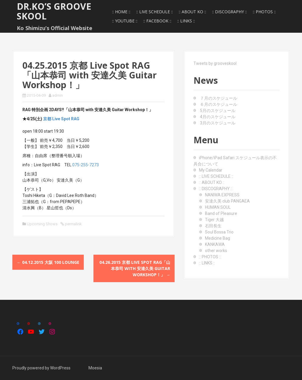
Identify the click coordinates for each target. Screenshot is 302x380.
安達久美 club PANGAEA (227, 201)
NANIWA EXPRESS (222, 195)
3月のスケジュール (217, 123)
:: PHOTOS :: (264, 11)
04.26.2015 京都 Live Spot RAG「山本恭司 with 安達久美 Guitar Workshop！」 (134, 268)
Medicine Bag (217, 238)
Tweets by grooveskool (215, 63)
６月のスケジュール (218, 104)
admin (57, 95)
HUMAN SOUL (218, 207)
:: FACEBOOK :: (157, 21)
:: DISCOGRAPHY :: (229, 11)
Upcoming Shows (42, 224)
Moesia (95, 368)
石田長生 (213, 225)
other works (216, 250)
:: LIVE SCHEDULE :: (154, 11)
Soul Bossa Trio (219, 232)
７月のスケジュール (218, 98)
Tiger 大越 (214, 219)
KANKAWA (215, 244)
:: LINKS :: (186, 21)
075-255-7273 (85, 164)
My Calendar (210, 170)
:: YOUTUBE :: (124, 21)
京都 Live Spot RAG (61, 118)
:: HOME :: (121, 11)
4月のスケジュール (217, 116)
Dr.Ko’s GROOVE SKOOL (54, 11)
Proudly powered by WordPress (41, 368)
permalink (73, 224)
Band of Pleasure (221, 213)
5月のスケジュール (217, 110)
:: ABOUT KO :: (192, 11)
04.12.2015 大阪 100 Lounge (48, 262)
